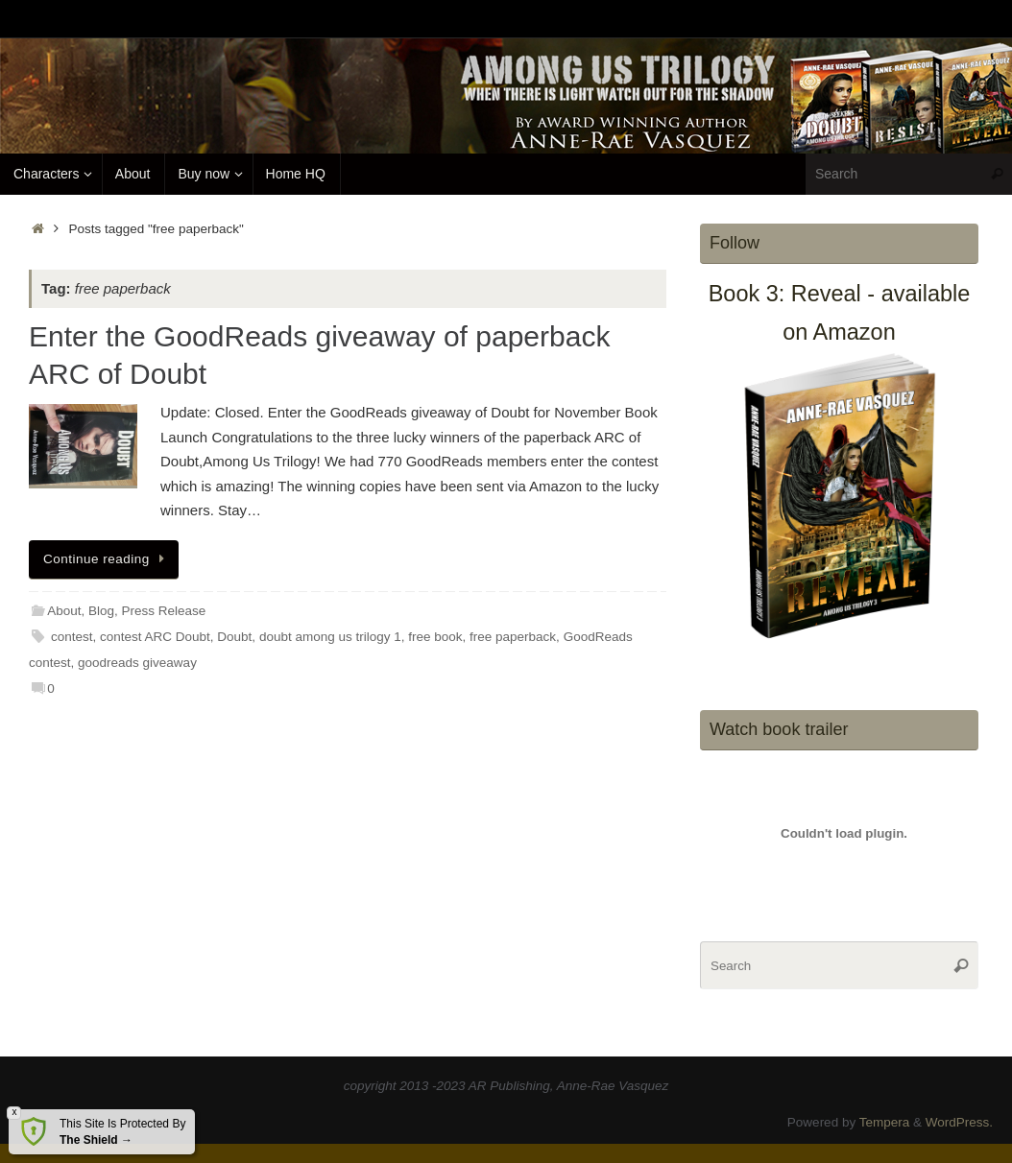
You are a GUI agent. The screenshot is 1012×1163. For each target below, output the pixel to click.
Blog (101, 611)
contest (72, 636)
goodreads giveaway (137, 662)
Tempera (884, 1122)
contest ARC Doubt (155, 636)
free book (435, 636)
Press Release (164, 611)
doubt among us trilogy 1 (330, 636)
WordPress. (959, 1122)
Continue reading (107, 559)
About (64, 611)
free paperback (513, 636)
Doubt (234, 636)
